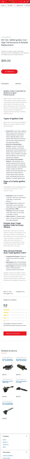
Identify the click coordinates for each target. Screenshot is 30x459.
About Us (5, 442)
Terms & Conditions (8, 455)
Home (2, 5)
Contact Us (5, 444)
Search (21, 2)
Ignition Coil (20, 5)
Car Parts (10, 5)
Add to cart (10, 71)
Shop (4, 447)
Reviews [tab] (18, 83)
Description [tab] (5, 83)
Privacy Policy (6, 458)
